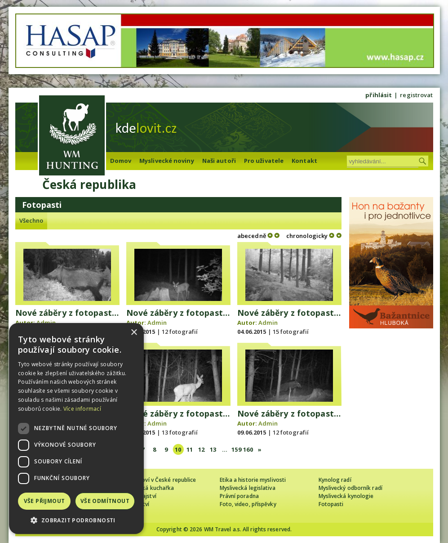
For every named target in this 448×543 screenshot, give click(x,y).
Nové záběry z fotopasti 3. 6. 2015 (306, 312)
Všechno (31, 220)
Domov (121, 161)
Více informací (82, 409)
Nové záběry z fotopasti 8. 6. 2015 (306, 413)
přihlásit (378, 95)
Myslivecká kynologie (346, 496)
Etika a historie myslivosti (253, 480)
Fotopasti (331, 504)
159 (236, 449)
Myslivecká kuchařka (147, 488)
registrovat (416, 95)
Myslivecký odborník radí (350, 488)
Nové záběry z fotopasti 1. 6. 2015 (84, 312)
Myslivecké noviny (166, 161)
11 (189, 449)
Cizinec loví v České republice (158, 480)
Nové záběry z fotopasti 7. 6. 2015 (195, 413)
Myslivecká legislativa (247, 488)
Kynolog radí (335, 480)
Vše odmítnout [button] (104, 501)
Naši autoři (219, 161)
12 (201, 449)
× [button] (133, 332)
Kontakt (304, 161)
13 (213, 449)
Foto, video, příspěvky (248, 504)
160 (248, 449)
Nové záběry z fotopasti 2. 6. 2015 (195, 312)
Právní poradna (239, 496)
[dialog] (76, 428)
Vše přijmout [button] (44, 501)
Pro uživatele (264, 161)
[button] (76, 520)
